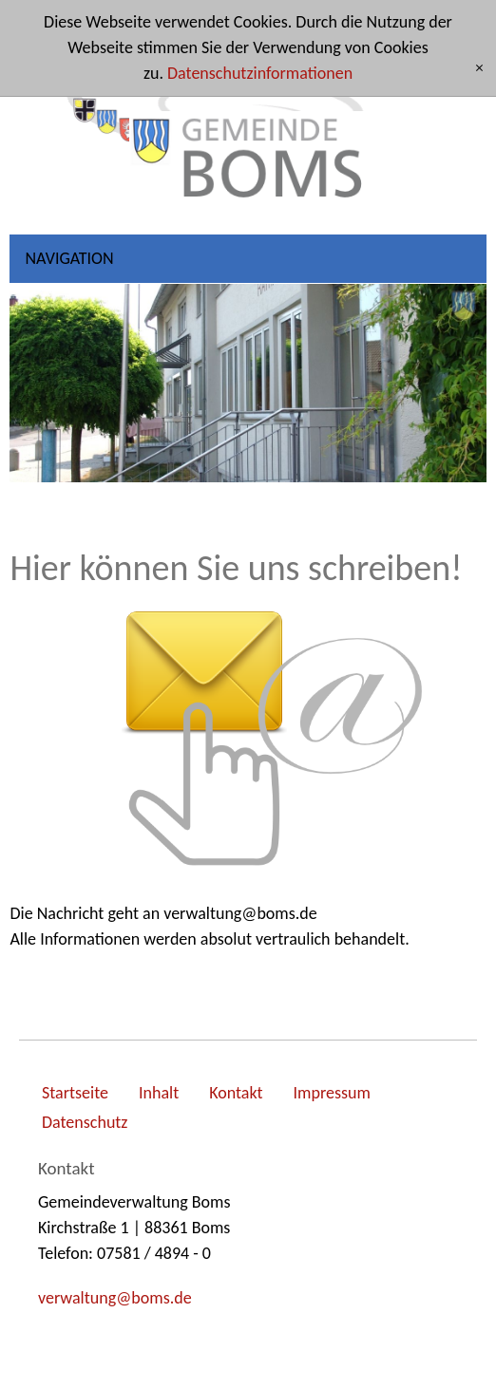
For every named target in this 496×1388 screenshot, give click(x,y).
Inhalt (159, 1092)
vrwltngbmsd (115, 1297)
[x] (479, 69)
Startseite (75, 1092)
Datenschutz (84, 1122)
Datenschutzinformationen (260, 73)
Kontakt (235, 1092)
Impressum (332, 1092)
